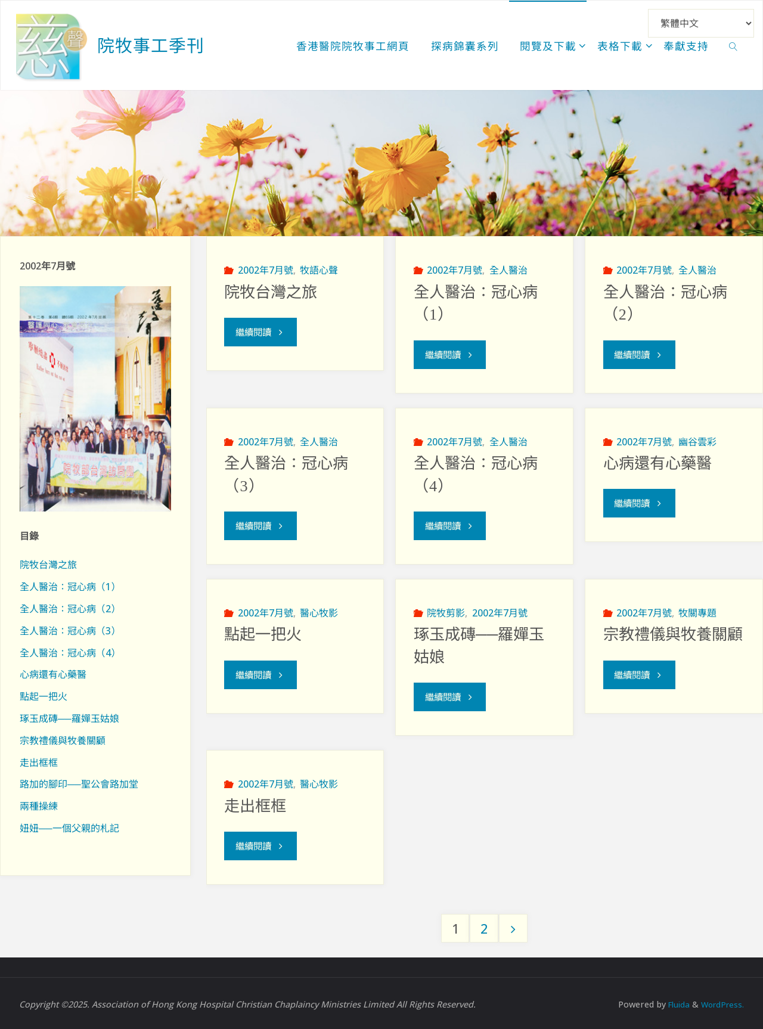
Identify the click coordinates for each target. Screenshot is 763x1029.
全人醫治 (508, 270)
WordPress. (720, 1002)
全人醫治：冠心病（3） (70, 630)
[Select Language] (701, 23)
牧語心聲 (319, 270)
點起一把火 (263, 633)
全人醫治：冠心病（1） (70, 586)
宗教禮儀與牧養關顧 (673, 633)
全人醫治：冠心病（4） (70, 652)
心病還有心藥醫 (657, 463)
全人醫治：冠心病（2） (70, 608)
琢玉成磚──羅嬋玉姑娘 (69, 718)
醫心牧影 (319, 611)
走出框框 (255, 804)
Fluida (673, 1002)
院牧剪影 (446, 611)
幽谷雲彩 (697, 440)
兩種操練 (39, 806)
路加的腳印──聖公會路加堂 (79, 784)
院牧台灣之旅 (270, 292)
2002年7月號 (265, 270)
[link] (733, 45)
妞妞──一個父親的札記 (69, 828)
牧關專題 (697, 611)
